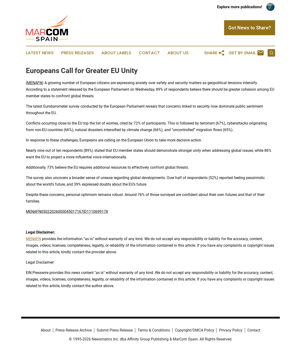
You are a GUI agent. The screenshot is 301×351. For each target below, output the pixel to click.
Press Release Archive (73, 330)
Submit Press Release (115, 330)
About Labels (116, 52)
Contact (149, 52)
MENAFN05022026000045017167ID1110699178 (67, 211)
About (46, 330)
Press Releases (77, 52)
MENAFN (34, 83)
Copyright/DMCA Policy (194, 330)
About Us (178, 52)
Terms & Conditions (154, 330)
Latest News (40, 52)
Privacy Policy (230, 330)
